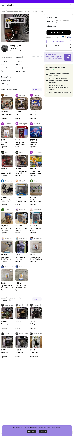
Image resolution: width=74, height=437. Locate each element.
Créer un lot (68, 57)
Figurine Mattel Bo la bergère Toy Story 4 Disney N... (7, 287)
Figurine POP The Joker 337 (21, 172)
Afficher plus (5, 84)
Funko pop (4, 324)
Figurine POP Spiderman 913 (6, 172)
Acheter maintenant (58, 32)
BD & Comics (34, 357)
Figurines (26, 11)
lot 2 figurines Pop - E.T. (20, 258)
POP (16, 114)
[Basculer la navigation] (3, 5)
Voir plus (37, 90)
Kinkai (10, 5)
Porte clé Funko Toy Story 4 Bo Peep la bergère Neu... (20, 287)
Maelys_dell (15, 45)
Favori (58, 46)
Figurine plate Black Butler (6, 201)
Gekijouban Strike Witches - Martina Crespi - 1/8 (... (7, 258)
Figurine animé (6, 114)
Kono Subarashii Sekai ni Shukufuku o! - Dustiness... (21, 230)
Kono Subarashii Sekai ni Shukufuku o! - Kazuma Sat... (35, 230)
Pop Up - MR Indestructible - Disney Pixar (20, 144)
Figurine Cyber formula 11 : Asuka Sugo (6, 230)
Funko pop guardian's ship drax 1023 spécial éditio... (21, 201)
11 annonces (13, 48)
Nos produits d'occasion (14, 11)
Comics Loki (34, 353)
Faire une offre (58, 42)
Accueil (3, 11)
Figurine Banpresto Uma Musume (35, 201)
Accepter (31, 432)
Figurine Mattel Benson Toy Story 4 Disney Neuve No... (36, 258)
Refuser (43, 432)
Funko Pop (34, 11)
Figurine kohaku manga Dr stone (36, 172)
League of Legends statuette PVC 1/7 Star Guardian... (35, 144)
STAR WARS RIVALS (5, 143)
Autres (41, 11)
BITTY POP (33, 114)
